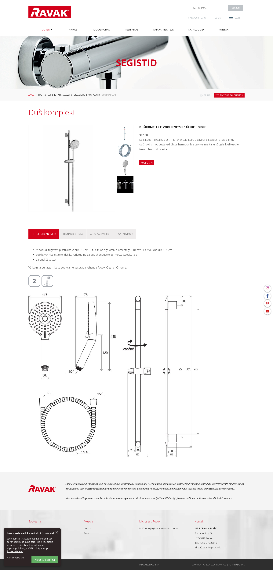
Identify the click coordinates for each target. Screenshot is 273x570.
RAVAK (49, 12)
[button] (17, 557)
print (207, 95)
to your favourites (231, 95)
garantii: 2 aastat (46, 259)
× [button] (56, 532)
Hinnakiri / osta (73, 234)
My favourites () (197, 17)
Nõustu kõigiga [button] (45, 559)
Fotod (87, 533)
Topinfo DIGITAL (237, 564)
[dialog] (32, 547)
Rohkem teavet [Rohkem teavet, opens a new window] (15, 551)
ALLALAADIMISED (99, 234)
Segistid (52, 95)
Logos (87, 528)
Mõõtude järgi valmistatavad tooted (159, 528)
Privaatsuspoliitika (149, 564)
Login (218, 17)
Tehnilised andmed (44, 234)
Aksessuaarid (65, 95)
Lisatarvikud (125, 234)
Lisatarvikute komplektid (87, 95)
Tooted (42, 95)
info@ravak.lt (213, 547)
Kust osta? (147, 163)
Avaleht (32, 95)
